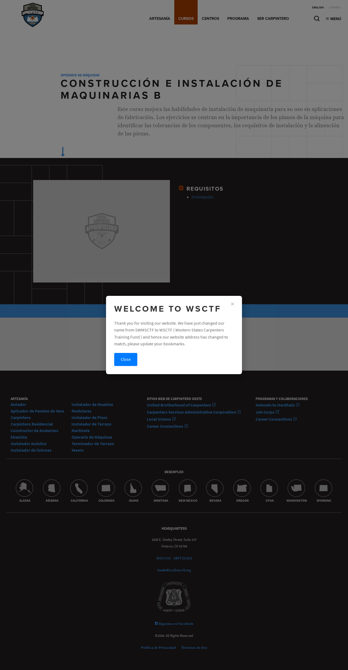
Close (126, 359)
